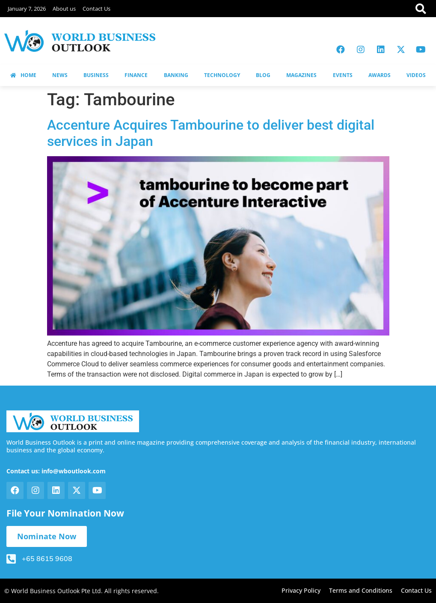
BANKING (176, 75)
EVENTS (343, 75)
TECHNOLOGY (222, 75)
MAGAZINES (301, 75)
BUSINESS (96, 75)
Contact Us (96, 8)
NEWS (60, 75)
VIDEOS (416, 75)
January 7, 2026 (27, 8)
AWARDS (379, 75)
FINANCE (136, 75)
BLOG (263, 75)
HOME (23, 75)
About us (64, 8)
